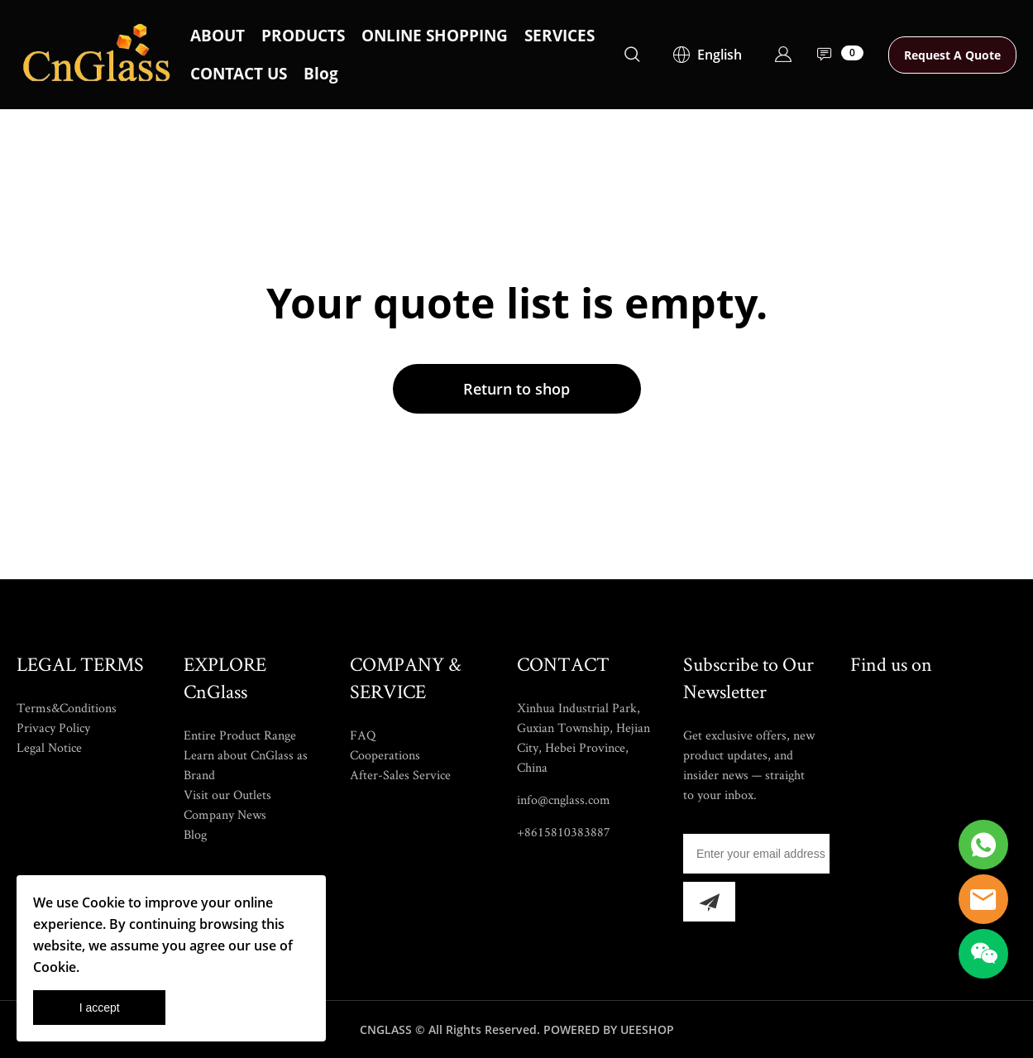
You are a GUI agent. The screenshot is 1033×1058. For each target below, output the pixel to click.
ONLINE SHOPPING (434, 35)
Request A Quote (952, 55)
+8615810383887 (563, 831)
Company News (225, 814)
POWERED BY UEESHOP (608, 1029)
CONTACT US (238, 73)
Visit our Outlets (227, 794)
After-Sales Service (400, 774)
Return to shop (516, 389)
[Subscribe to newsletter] (709, 902)
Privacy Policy (53, 727)
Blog (321, 73)
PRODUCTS (303, 35)
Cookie (103, 902)
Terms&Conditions (67, 707)
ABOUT (217, 35)
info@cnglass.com (563, 799)
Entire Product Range (240, 735)
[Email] (756, 854)
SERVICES (559, 35)
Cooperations (385, 755)
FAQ (362, 735)
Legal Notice (49, 747)
